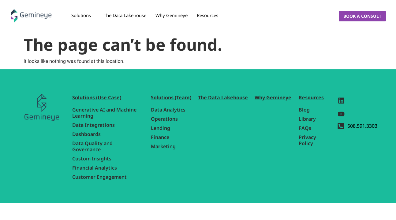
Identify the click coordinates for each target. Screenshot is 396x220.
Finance (160, 137)
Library (307, 119)
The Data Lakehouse (125, 15)
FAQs (305, 128)
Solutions (81, 15)
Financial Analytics (94, 167)
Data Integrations (93, 125)
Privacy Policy (307, 140)
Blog (304, 109)
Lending (160, 128)
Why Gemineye (171, 15)
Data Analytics (168, 109)
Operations (164, 119)
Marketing (163, 146)
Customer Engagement (99, 177)
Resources (207, 15)
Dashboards (86, 134)
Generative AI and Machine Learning (104, 112)
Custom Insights (91, 158)
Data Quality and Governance (92, 146)
